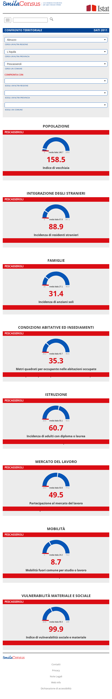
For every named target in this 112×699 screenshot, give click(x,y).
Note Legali (56, 676)
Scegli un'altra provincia (17, 97)
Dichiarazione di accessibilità (56, 688)
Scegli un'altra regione (16, 85)
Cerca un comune (13, 68)
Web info (56, 682)
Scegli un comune (14, 109)
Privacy (56, 670)
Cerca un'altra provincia (17, 56)
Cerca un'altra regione (16, 44)
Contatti (56, 664)
